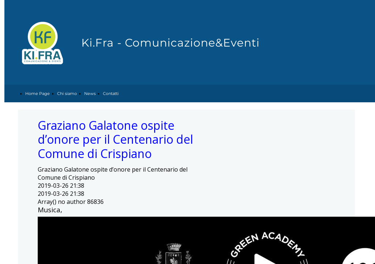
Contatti (111, 93)
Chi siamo (67, 93)
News (90, 93)
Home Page (37, 93)
